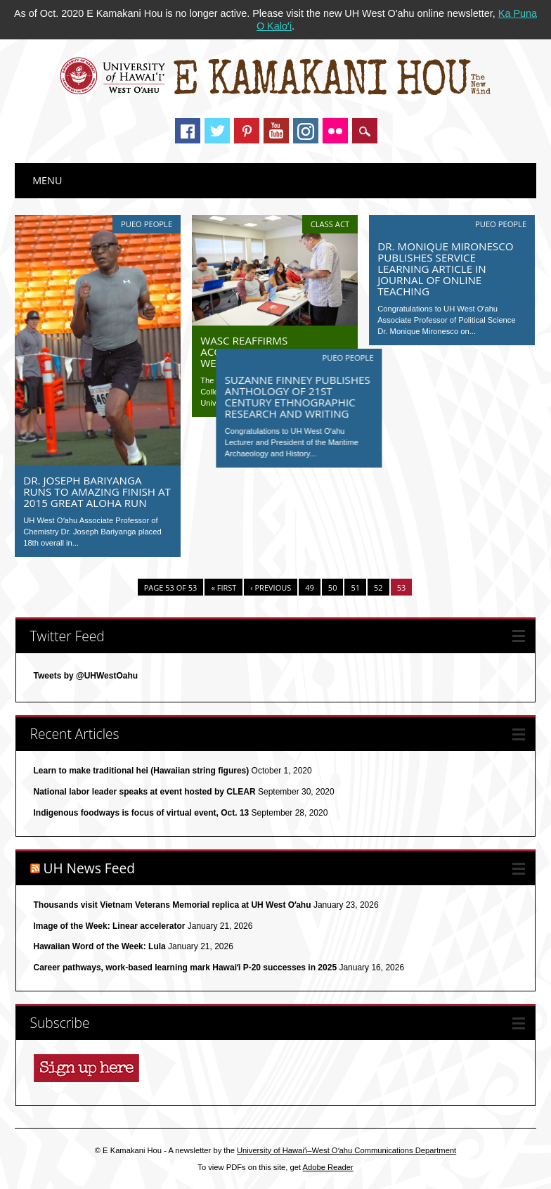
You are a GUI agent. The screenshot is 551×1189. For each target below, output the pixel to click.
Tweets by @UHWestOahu (86, 676)
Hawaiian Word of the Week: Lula (100, 946)
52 (378, 587)
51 (355, 587)
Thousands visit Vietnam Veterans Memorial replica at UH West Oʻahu (172, 905)
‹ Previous (270, 587)
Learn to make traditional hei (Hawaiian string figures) (141, 771)
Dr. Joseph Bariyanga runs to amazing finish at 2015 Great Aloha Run (97, 491)
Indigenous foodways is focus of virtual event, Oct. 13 (141, 813)
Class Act (330, 224)
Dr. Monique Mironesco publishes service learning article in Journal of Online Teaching (445, 268)
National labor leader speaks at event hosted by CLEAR (145, 792)
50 (332, 587)
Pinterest (246, 130)
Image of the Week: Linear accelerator (110, 926)
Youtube (276, 130)
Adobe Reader (328, 1167)
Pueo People (146, 224)
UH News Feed (90, 868)
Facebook (187, 130)
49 (309, 587)
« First (223, 587)
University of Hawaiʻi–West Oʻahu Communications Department (346, 1150)
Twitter (217, 130)
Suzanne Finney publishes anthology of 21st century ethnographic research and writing (273, 395)
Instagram (305, 130)
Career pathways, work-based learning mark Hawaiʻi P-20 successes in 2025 (185, 967)
